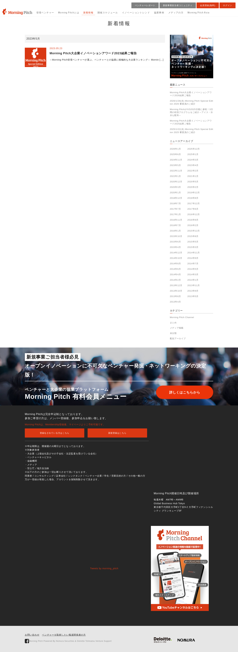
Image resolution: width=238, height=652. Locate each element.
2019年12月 (193, 192)
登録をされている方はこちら (54, 433)
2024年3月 (192, 160)
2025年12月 (193, 149)
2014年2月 (175, 280)
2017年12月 (193, 203)
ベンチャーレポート (145, 5)
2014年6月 (175, 269)
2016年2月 (192, 225)
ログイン (227, 5)
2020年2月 (192, 187)
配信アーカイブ (178, 338)
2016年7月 (175, 225)
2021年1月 (192, 176)
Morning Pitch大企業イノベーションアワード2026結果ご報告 (191, 94)
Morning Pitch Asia (198, 12)
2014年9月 (192, 258)
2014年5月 (192, 269)
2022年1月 (175, 176)
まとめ (173, 322)
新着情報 (88, 12)
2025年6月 (175, 154)
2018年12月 (176, 198)
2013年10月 (176, 291)
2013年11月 (193, 285)
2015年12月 (193, 231)
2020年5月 (192, 181)
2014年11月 (193, 252)
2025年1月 (192, 154)
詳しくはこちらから (184, 392)
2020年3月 (175, 187)
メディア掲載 (176, 328)
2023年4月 (192, 165)
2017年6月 (192, 209)
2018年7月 (175, 203)
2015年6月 (175, 241)
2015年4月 (175, 247)
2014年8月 (175, 263)
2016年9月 (192, 220)
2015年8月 (192, 236)
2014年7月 (192, 263)
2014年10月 (176, 258)
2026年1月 (175, 149)
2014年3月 (192, 274)
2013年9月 (192, 291)
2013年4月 (175, 302)
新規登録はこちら (117, 433)
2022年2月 (192, 170)
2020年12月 (176, 181)
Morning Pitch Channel (182, 317)
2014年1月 (192, 280)
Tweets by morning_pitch (104, 568)
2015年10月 (176, 236)
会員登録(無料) (207, 5)
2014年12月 (176, 252)
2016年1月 (175, 231)
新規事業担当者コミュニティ (177, 5)
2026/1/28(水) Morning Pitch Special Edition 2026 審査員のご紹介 (191, 102)
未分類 (173, 333)
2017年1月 (175, 214)
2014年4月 (175, 274)
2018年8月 (192, 198)
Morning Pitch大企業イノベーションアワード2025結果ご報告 (191, 122)
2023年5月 (175, 165)
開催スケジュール (108, 12)
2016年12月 (193, 214)
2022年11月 (176, 170)
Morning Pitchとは (68, 12)
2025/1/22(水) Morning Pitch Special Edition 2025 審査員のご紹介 (191, 130)
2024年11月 (176, 160)
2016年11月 (176, 220)
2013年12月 (176, 285)
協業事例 (159, 12)
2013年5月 (192, 296)
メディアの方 (175, 12)
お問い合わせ (32, 634)
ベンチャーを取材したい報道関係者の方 (64, 634)
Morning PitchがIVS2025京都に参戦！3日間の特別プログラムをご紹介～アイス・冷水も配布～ (191, 112)
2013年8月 (175, 296)
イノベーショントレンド (136, 12)
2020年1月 (175, 192)
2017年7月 (175, 209)
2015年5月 (192, 241)
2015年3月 (192, 247)
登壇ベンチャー (45, 12)
